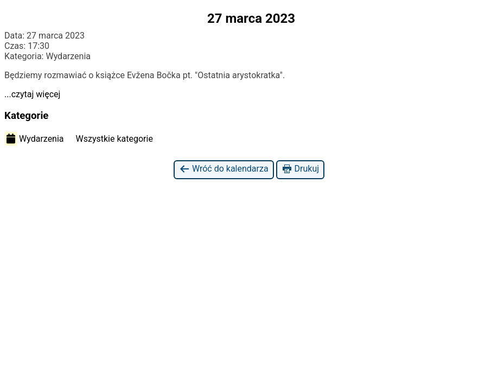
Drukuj (300, 169)
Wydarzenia (34, 138)
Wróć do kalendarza (224, 169)
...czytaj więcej (32, 94)
